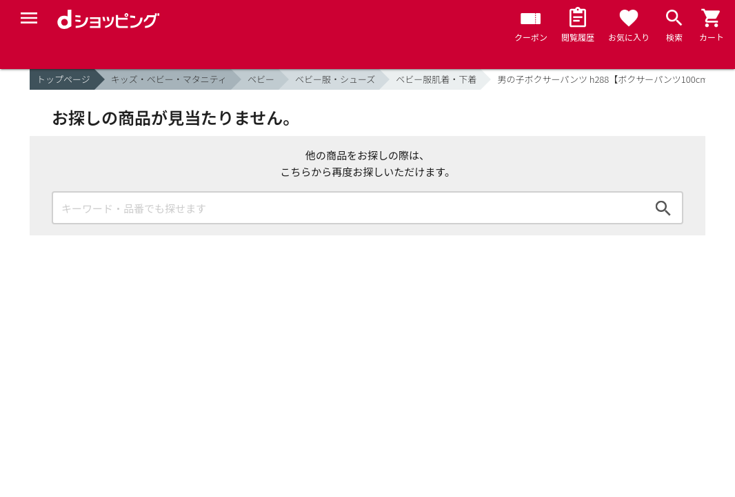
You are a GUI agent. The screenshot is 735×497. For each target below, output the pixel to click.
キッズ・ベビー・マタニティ (169, 79)
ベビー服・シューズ (335, 79)
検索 (663, 207)
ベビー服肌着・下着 (436, 79)
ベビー (261, 79)
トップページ (63, 79)
